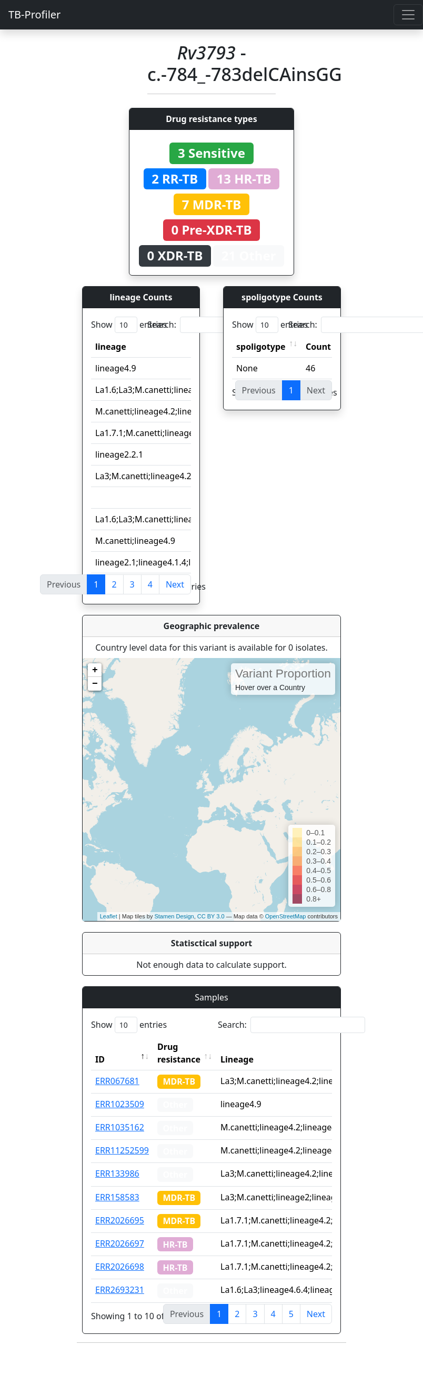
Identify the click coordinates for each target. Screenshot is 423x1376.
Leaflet (108, 916)
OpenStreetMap (285, 916)
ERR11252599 (122, 1150)
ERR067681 (117, 1081)
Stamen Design (174, 916)
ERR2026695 (119, 1220)
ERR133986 (117, 1173)
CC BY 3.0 (211, 916)
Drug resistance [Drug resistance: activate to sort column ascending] (178, 1053)
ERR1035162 (119, 1127)
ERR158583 (117, 1197)
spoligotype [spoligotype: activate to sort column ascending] (261, 346)
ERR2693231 (119, 1290)
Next (175, 584)
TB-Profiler (34, 14)
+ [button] (95, 670)
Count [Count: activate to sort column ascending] (318, 346)
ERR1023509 (119, 1104)
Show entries (129, 325)
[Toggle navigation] (408, 14)
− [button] (95, 683)
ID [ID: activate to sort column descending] (100, 1059)
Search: (221, 325)
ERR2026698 (119, 1266)
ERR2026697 (119, 1243)
